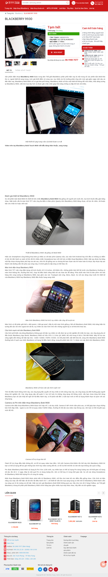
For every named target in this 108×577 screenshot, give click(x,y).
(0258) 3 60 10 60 (31, 549)
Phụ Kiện (70, 8)
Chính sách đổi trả (70, 553)
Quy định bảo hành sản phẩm (70, 549)
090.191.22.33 (18, 549)
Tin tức (49, 545)
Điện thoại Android (37, 8)
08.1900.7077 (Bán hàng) (21, 546)
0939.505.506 (24, 553)
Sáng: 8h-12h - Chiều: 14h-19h (25, 559)
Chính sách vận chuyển (69, 544)
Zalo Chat (10, 543)
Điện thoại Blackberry (21, 8)
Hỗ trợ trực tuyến (13, 540)
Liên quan (10, 493)
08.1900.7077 (99, 4)
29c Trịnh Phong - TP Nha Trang (23, 556)
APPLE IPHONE (52, 8)
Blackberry (19, 13)
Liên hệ (91, 8)
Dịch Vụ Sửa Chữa (81, 8)
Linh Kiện (62, 8)
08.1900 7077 (71, 60)
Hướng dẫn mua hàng (71, 540)
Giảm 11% (74, 511)
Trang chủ (8, 8)
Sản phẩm (50, 543)
